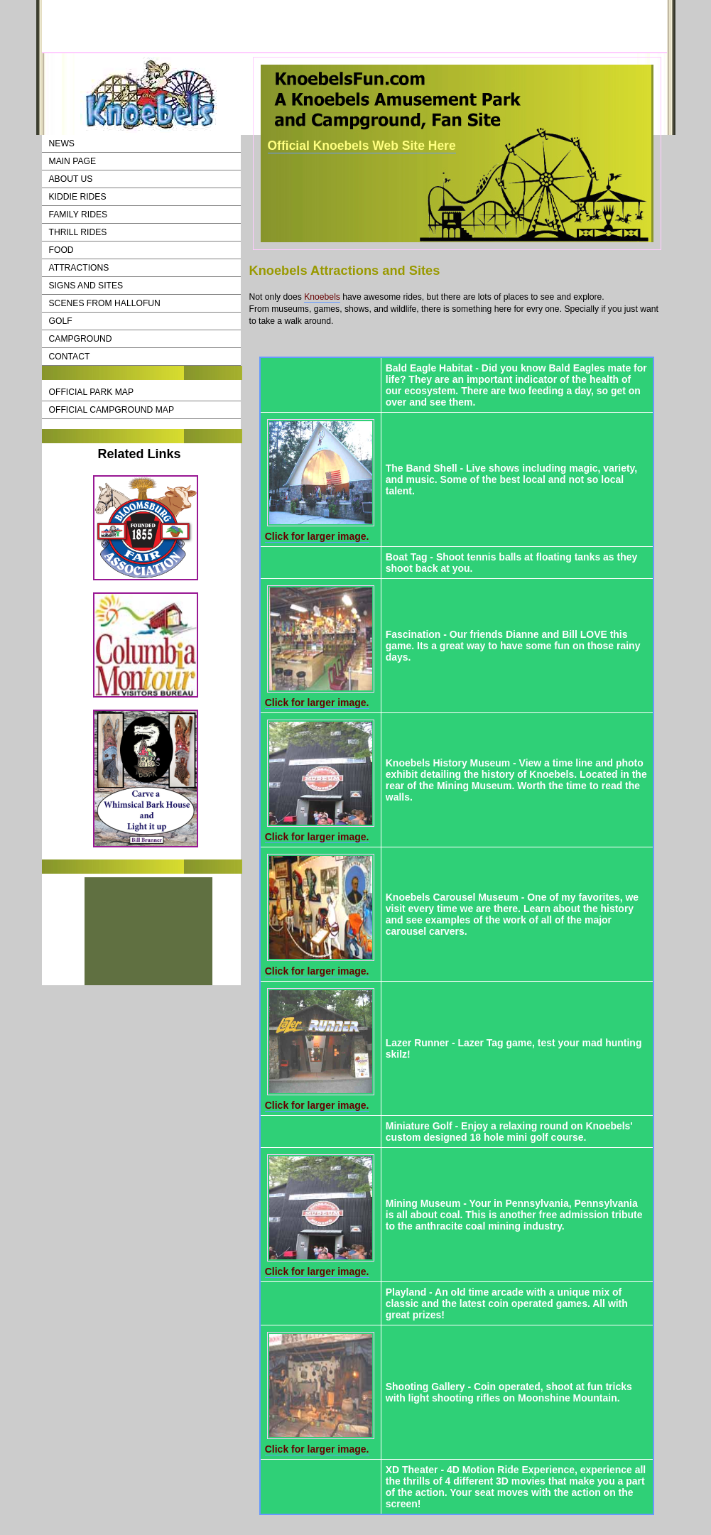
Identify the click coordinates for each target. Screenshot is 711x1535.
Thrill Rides (78, 232)
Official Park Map (91, 392)
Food (61, 250)
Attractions (79, 268)
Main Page (73, 161)
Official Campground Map (112, 410)
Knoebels (322, 297)
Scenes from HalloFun (105, 303)
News (62, 143)
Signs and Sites (86, 286)
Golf (60, 321)
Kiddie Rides (78, 197)
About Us (71, 179)
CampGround (80, 339)
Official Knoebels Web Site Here (362, 146)
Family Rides (78, 214)
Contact (69, 357)
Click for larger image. (317, 536)
